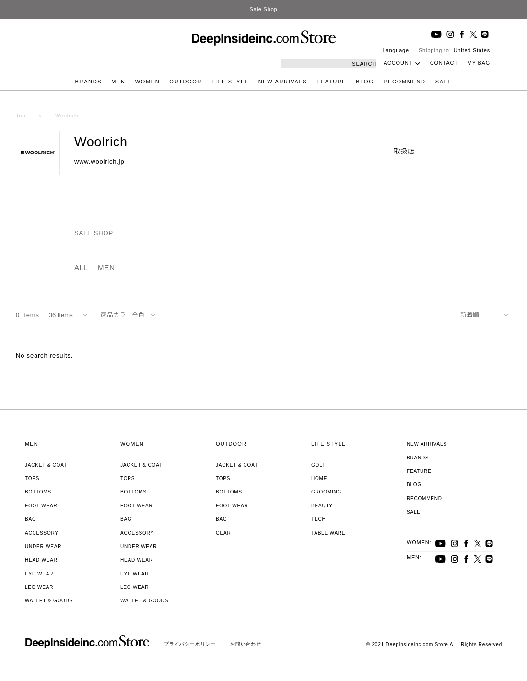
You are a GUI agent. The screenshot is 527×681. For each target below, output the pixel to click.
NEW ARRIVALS (282, 81)
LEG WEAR (39, 587)
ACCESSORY (42, 533)
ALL (81, 267)
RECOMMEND (405, 81)
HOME (319, 478)
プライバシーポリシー (190, 643)
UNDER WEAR (43, 546)
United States (472, 50)
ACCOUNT (398, 63)
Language (396, 50)
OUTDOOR (185, 81)
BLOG (365, 81)
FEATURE (331, 81)
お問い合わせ (245, 643)
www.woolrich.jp (99, 161)
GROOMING (326, 491)
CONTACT (444, 63)
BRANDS (88, 81)
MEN (118, 81)
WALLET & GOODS (49, 600)
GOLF (318, 465)
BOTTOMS (38, 491)
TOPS (32, 478)
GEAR (223, 533)
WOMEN (147, 81)
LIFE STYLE (230, 81)
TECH (318, 519)
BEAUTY (322, 505)
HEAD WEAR (41, 560)
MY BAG (479, 63)
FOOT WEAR (41, 505)
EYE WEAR (39, 573)
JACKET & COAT (46, 465)
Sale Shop (264, 9)
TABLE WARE (328, 533)
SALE (443, 81)
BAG (30, 519)
